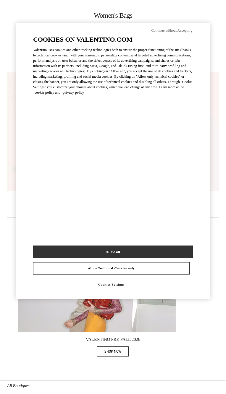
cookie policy (44, 92)
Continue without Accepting (171, 30)
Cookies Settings (111, 284)
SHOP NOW (116, 352)
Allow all (113, 251)
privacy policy (73, 92)
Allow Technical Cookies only (111, 268)
